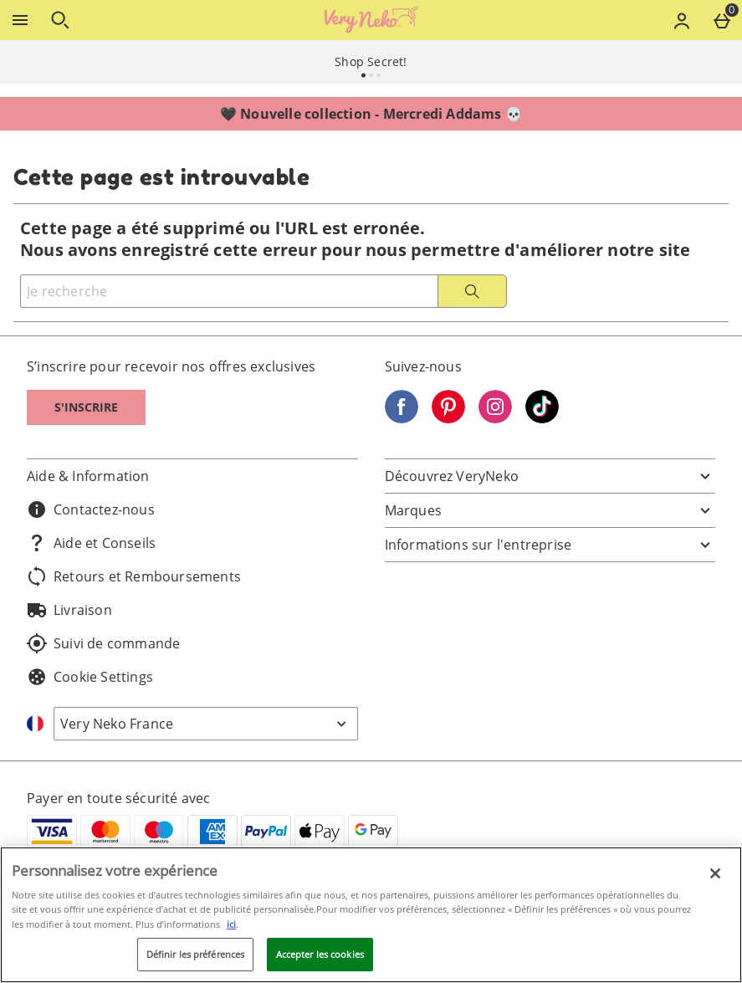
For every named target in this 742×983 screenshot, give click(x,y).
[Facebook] (401, 418)
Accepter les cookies (320, 954)
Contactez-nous (91, 509)
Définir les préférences (195, 954)
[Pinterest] (448, 418)
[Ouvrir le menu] (20, 20)
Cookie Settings (90, 677)
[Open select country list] (206, 723)
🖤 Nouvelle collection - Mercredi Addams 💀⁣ (371, 114)
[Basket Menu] (722, 20)
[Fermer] (715, 873)
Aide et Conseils (91, 543)
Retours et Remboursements (134, 576)
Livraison (69, 610)
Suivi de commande (103, 643)
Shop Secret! (371, 61)
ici (231, 924)
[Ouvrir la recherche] (60, 20)
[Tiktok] (542, 418)
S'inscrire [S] (86, 407)
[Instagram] (495, 418)
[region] (371, 915)
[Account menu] (682, 20)
